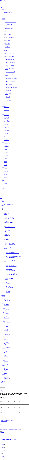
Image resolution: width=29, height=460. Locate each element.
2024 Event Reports (6, 261)
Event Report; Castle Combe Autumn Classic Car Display (11, 266)
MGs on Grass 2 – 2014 (6, 351)
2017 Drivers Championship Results (7, 300)
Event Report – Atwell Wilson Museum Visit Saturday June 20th (11, 247)
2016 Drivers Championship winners (7, 334)
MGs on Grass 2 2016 (8, 291)
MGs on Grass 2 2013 (6, 357)
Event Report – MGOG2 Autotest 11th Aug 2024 (10, 265)
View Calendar (1, 440)
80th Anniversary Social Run (6, 335)
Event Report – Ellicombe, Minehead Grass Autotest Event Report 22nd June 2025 (13, 256)
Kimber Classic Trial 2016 (6, 339)
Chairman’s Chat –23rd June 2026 (4, 421)
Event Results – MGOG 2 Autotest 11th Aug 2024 (9, 217)
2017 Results (5, 231)
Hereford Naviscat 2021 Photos (6, 309)
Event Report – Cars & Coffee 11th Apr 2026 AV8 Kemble (10, 244)
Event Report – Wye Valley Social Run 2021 (10, 278)
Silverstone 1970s (5, 373)
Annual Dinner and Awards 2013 (7, 359)
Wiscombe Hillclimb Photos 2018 (7, 325)
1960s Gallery (3, 374)
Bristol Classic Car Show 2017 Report (9, 287)
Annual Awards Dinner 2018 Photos (7, 322)
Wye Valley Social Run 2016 (6, 344)
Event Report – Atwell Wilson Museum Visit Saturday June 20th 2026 (7, 420)
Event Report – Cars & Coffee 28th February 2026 (9, 243)
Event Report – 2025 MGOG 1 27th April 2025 (10, 252)
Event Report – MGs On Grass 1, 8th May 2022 (10, 273)
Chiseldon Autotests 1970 (6, 369)
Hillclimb (3, 447)
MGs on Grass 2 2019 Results (7, 226)
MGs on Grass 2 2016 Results (7, 238)
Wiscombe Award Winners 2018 (6, 326)
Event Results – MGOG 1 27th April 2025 (8, 213)
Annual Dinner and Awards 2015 (7, 347)
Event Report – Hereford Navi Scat (9, 277)
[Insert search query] (2, 196)
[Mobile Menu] (1, 198)
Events (1, 443)
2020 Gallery (3, 312)
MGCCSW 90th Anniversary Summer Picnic (5, 432)
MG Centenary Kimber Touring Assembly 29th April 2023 (11, 268)
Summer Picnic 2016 (8, 292)
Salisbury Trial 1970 (5, 372)
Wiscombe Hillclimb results (7, 235)
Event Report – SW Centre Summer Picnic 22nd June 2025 (11, 255)
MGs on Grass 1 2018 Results (7, 230)
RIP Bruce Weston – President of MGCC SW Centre (8, 204)
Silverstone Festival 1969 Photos (7, 378)
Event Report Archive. (6, 248)
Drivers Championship (3, 296)
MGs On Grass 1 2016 (8, 290)
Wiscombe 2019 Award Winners (6, 320)
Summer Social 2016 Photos (6, 343)
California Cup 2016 (5, 338)
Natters (3, 456)
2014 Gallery (3, 348)
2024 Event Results (5, 214)
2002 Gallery (3, 365)
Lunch (4, 450)
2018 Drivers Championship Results (7, 299)
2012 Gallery (3, 360)
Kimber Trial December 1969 (6, 377)
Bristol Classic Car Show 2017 (6, 331)
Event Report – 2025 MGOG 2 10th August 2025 (10, 257)
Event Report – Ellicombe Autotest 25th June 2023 (10, 270)
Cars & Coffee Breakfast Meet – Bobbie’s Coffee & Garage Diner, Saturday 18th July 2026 (10, 429)
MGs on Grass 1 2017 (6, 329)
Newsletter (3, 457)
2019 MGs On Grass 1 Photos (6, 316)
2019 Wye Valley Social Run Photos (7, 317)
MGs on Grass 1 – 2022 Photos (6, 305)
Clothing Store (2, 205)
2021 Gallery (3, 308)
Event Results (3, 209)
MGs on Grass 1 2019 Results (7, 225)
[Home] (1, 390)
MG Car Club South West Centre (5, 0)
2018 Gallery (3, 321)
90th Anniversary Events (3, 295)
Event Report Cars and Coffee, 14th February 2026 (9, 242)
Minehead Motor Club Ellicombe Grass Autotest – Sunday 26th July (8, 439)
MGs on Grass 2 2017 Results (7, 234)
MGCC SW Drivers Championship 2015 (7, 346)
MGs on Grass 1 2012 (6, 361)
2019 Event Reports (6, 279)
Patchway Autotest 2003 (6, 364)
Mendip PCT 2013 (5, 355)
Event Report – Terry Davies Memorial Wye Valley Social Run (11, 274)
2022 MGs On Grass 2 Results (7, 221)
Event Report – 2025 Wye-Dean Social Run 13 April (11, 251)
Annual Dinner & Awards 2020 (6, 313)
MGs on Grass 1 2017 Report (8, 286)
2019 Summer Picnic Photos (6, 318)
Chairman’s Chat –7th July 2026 (4, 418)
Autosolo (3, 444)
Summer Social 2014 (5, 352)
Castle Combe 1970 (5, 368)
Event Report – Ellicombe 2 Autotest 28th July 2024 (10, 264)
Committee (3, 201)
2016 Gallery (3, 333)
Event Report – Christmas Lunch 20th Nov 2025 (10, 260)
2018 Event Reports (6, 282)
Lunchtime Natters (4, 381)
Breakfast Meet (5, 449)
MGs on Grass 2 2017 (6, 330)
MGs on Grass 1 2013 (6, 356)
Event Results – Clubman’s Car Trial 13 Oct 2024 (9, 218)
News (1, 453)
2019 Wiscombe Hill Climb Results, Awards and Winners (10, 227)
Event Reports (3, 240)
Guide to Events (3, 208)
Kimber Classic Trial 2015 (9, 294)
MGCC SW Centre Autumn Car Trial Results (9, 222)
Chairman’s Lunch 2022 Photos (6, 304)
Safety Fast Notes (2, 382)
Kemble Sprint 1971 (5, 370)
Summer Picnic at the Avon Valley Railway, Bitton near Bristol (11, 281)
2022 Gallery (3, 303)
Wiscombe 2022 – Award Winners (7, 307)
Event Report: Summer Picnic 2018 (9, 283)
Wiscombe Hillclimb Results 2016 (8, 239)
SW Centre (2, 200)
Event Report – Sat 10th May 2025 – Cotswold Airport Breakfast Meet (12, 253)
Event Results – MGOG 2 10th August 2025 (9, 212)
